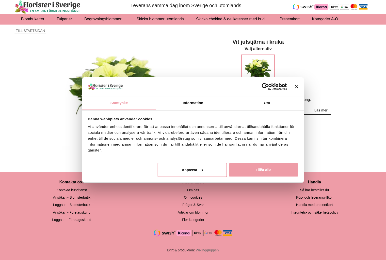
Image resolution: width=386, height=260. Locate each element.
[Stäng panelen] (296, 86)
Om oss (193, 190)
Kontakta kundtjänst (72, 190)
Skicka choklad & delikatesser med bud (231, 19)
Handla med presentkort (314, 205)
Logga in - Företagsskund (71, 220)
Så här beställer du (314, 190)
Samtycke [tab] (119, 103)
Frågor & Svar (193, 205)
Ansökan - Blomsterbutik (71, 197)
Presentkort (290, 19)
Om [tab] (267, 103)
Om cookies (193, 197)
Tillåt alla (263, 170)
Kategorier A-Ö (326, 19)
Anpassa (192, 170)
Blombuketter (32, 19)
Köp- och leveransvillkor (314, 197)
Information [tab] (193, 103)
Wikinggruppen (207, 250)
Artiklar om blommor (193, 212)
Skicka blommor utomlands (160, 19)
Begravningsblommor (104, 19)
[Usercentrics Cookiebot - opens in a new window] (265, 86)
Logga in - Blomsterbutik (71, 205)
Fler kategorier (193, 220)
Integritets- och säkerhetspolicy (314, 212)
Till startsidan (30, 31)
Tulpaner (64, 19)
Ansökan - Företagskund (72, 212)
